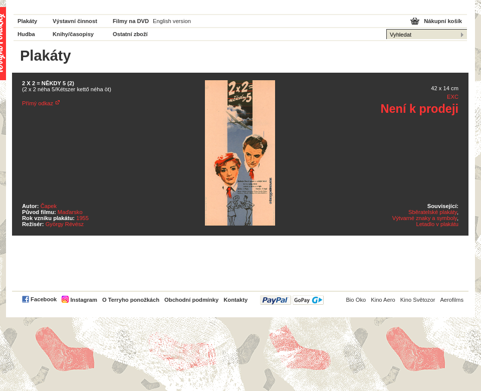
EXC (452, 97)
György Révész (65, 224)
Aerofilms (451, 300)
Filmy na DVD (131, 21)
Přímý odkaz (37, 103)
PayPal (292, 300)
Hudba (26, 34)
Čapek (49, 206)
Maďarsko (70, 212)
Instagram (83, 300)
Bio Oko (356, 300)
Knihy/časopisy (73, 34)
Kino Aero (383, 300)
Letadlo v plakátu (437, 224)
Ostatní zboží (130, 34)
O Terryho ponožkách (130, 300)
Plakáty (27, 21)
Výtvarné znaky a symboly (424, 218)
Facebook (44, 299)
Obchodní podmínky (191, 300)
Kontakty (235, 300)
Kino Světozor (417, 300)
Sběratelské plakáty (432, 212)
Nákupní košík (443, 21)
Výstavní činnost (75, 21)
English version (172, 21)
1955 (82, 218)
